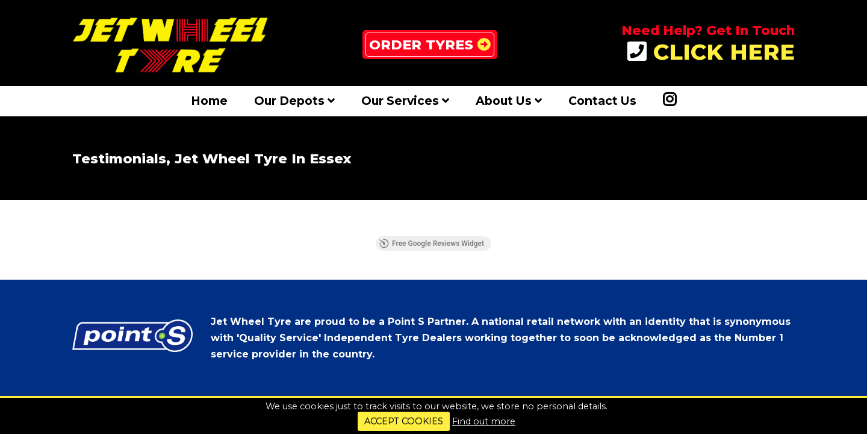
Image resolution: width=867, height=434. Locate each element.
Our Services (405, 100)
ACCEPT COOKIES (403, 421)
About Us (509, 100)
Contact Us (602, 100)
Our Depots (294, 100)
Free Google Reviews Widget (431, 243)
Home (209, 100)
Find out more (483, 421)
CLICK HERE (711, 52)
